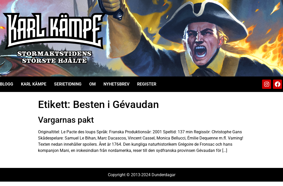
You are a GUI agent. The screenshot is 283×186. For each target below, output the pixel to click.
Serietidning (67, 84)
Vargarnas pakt (66, 120)
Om (92, 84)
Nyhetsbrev (116, 84)
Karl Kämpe (33, 84)
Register (146, 84)
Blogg (6, 84)
